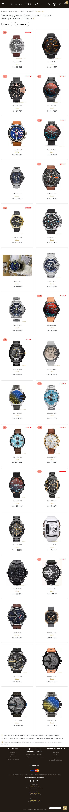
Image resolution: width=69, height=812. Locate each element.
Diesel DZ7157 (52, 545)
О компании (13, 748)
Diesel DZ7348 (17, 676)
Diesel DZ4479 (17, 369)
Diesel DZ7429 (51, 720)
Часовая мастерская (34, 751)
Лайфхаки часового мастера (34, 757)
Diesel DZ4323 (51, 149)
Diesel (17, 64)
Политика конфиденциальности (56, 759)
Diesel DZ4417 (52, 281)
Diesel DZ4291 (52, 62)
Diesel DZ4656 (17, 457)
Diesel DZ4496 (51, 369)
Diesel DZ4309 (17, 106)
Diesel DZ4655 (51, 413)
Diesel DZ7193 (17, 588)
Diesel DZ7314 (17, 632)
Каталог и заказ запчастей (34, 754)
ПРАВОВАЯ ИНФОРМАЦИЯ (56, 748)
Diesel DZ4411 (17, 281)
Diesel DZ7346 (51, 632)
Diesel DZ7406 (51, 676)
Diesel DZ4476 (51, 325)
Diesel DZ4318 (51, 106)
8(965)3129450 (35, 786)
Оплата (56, 754)
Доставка (56, 752)
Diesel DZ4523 (17, 413)
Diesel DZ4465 (17, 325)
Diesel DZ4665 (51, 457)
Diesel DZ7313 (52, 588)
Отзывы (13, 754)
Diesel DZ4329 (17, 193)
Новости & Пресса (13, 759)
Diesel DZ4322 (17, 149)
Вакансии (13, 752)
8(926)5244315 (35, 800)
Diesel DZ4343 (51, 193)
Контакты (13, 757)
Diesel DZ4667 (17, 501)
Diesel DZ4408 (51, 237)
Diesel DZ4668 (51, 501)
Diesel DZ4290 (17, 62)
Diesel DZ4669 (17, 545)
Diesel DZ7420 (17, 720)
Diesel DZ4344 (17, 237)
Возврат (56, 757)
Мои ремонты (34, 749)
